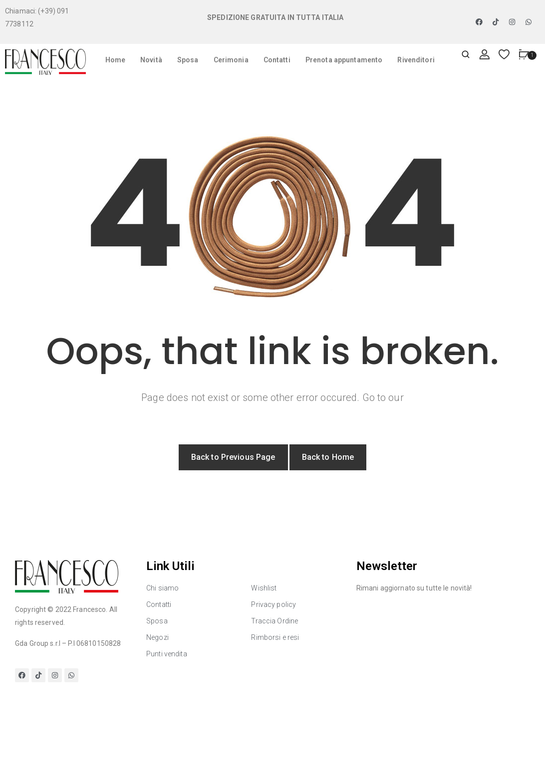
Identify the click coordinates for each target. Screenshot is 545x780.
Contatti (277, 60)
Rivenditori (415, 60)
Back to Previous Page (233, 457)
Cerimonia (231, 60)
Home (115, 60)
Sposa (188, 60)
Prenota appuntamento (344, 60)
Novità (151, 60)
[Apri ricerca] (466, 55)
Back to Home (328, 457)
